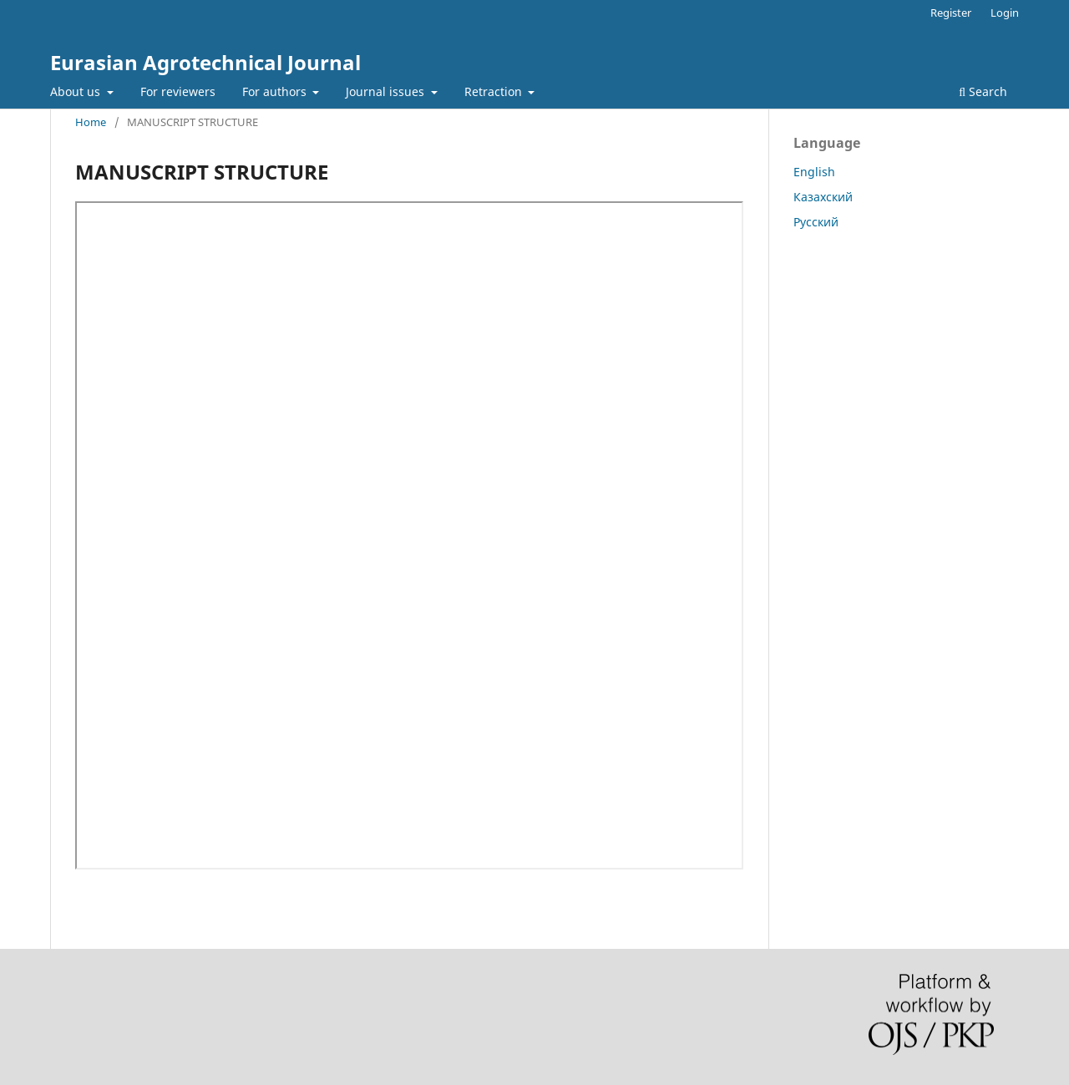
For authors (276, 91)
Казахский (823, 197)
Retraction (494, 91)
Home (90, 121)
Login (1004, 12)
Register (950, 12)
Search (983, 91)
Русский (815, 222)
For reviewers (177, 91)
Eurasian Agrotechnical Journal (205, 62)
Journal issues (387, 91)
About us (77, 91)
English (814, 172)
